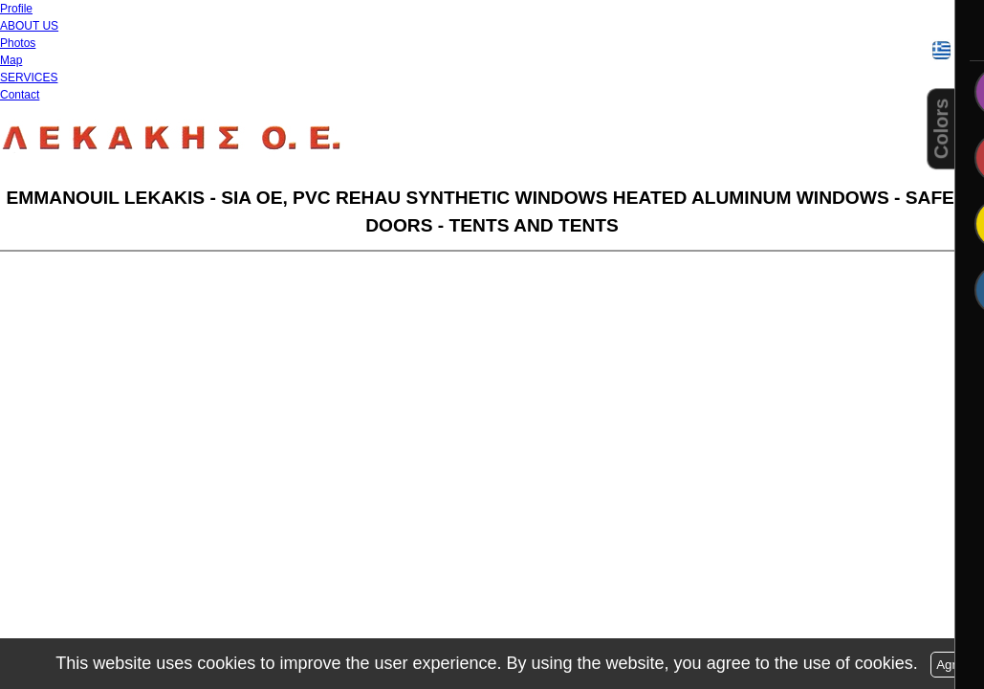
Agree (953, 664)
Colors (940, 129)
